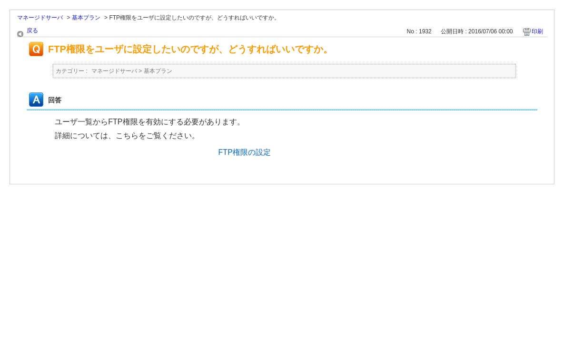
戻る (32, 30)
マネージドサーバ (40, 17)
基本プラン (86, 17)
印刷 (537, 31)
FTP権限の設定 (244, 152)
